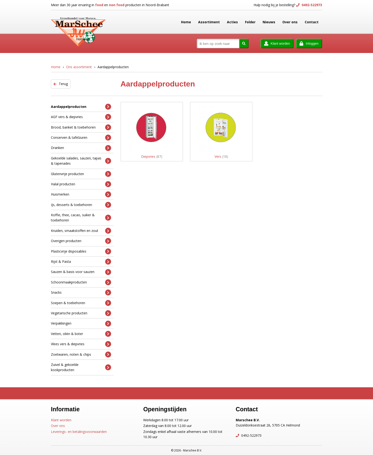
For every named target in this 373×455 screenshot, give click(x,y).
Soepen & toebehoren (81, 303)
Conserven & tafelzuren (81, 138)
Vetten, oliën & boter (81, 334)
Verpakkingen (81, 323)
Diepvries (151, 156)
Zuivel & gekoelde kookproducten (81, 367)
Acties (232, 22)
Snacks (81, 293)
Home (186, 22)
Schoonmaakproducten (81, 282)
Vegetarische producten (81, 313)
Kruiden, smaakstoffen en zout (81, 231)
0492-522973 (311, 5)
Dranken (81, 148)
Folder (250, 22)
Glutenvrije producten (81, 174)
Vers (221, 156)
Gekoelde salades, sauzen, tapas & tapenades (81, 161)
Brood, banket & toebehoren (81, 127)
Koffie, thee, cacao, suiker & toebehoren (81, 217)
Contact (312, 22)
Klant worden (61, 420)
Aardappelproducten (81, 107)
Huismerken (81, 194)
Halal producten (81, 184)
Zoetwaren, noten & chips (81, 354)
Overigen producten (81, 241)
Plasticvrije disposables (81, 251)
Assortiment (209, 22)
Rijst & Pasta (81, 262)
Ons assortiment (79, 67)
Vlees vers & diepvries (81, 344)
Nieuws (269, 22)
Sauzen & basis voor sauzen (81, 272)
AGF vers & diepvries (81, 117)
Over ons (290, 22)
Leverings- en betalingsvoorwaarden (79, 431)
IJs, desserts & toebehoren (81, 205)
